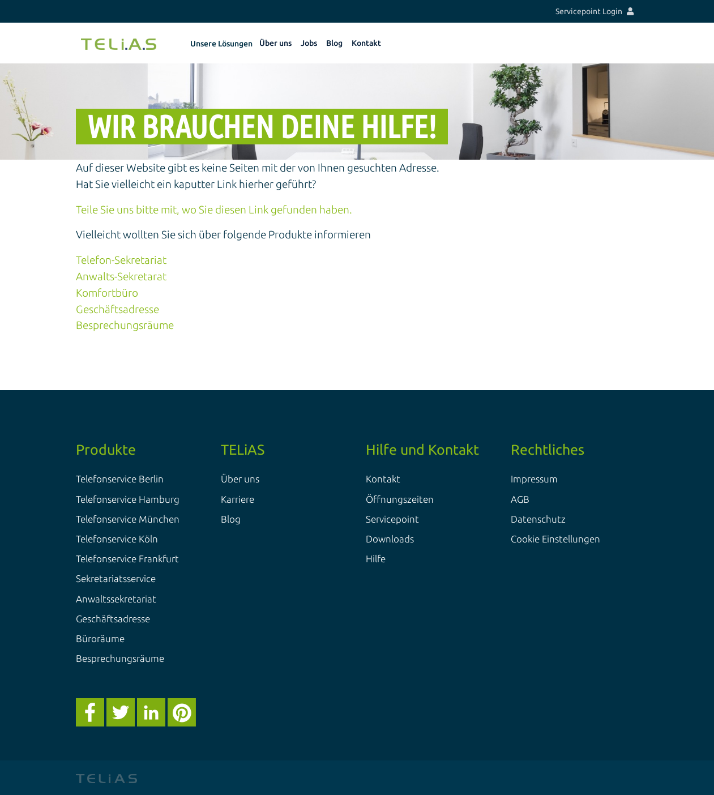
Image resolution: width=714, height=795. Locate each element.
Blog (231, 519)
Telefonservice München (127, 519)
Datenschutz (538, 519)
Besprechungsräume (125, 325)
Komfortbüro (107, 293)
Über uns (240, 478)
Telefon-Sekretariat (121, 260)
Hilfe (376, 558)
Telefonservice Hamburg (127, 499)
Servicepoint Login (594, 11)
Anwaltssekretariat (116, 598)
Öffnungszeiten (400, 499)
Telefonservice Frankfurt (127, 558)
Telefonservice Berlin (120, 478)
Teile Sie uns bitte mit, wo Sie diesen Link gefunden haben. (214, 209)
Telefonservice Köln (117, 538)
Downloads (390, 538)
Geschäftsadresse (117, 309)
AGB (520, 499)
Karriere (237, 499)
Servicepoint (392, 519)
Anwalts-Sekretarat (121, 276)
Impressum (534, 478)
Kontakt (383, 478)
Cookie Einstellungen (555, 538)
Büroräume (100, 638)
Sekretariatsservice (116, 578)
